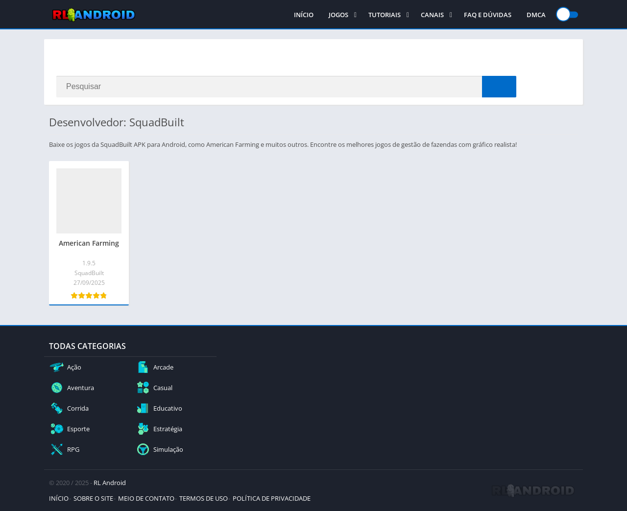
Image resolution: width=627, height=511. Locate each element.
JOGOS (338, 14)
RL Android (110, 482)
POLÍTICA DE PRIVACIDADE (272, 498)
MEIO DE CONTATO (146, 498)
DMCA (536, 14)
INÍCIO (304, 14)
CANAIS (432, 14)
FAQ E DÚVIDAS (487, 14)
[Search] (286, 86)
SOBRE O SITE (93, 498)
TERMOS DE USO (203, 498)
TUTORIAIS (384, 14)
